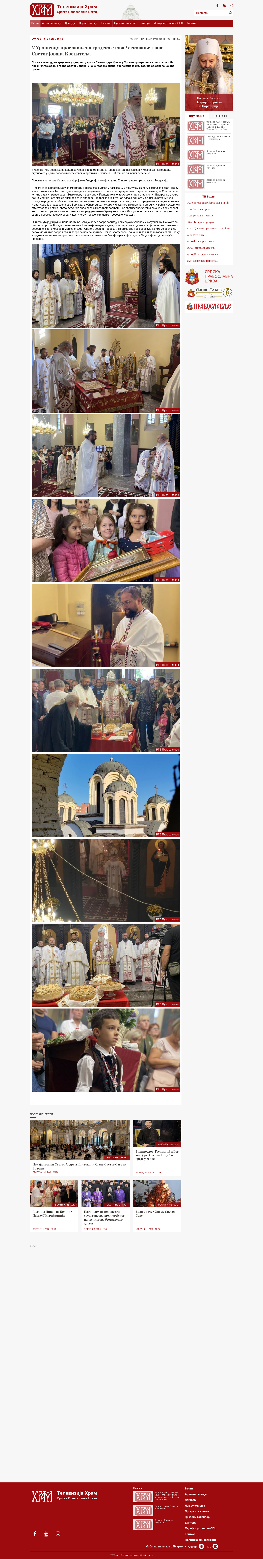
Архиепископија (52, 23)
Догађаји (70, 23)
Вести (35, 23)
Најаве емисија (88, 23)
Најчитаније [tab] (221, 115)
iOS (212, 1546)
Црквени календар (197, 1517)
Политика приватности (200, 1539)
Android (196, 1546)
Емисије (106, 23)
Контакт (191, 23)
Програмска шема (125, 23)
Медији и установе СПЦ (168, 23)
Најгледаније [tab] (196, 115)
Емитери (145, 23)
